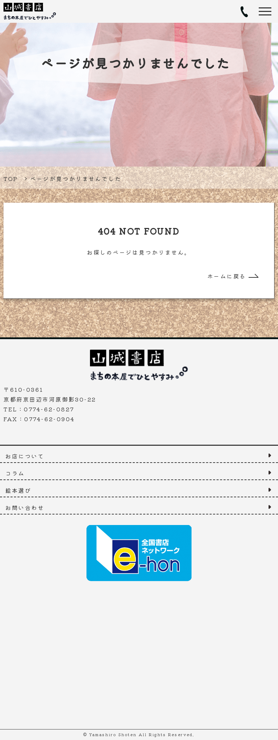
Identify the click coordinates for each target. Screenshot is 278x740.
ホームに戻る (226, 276)
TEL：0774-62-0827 (243, 11)
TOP (11, 178)
